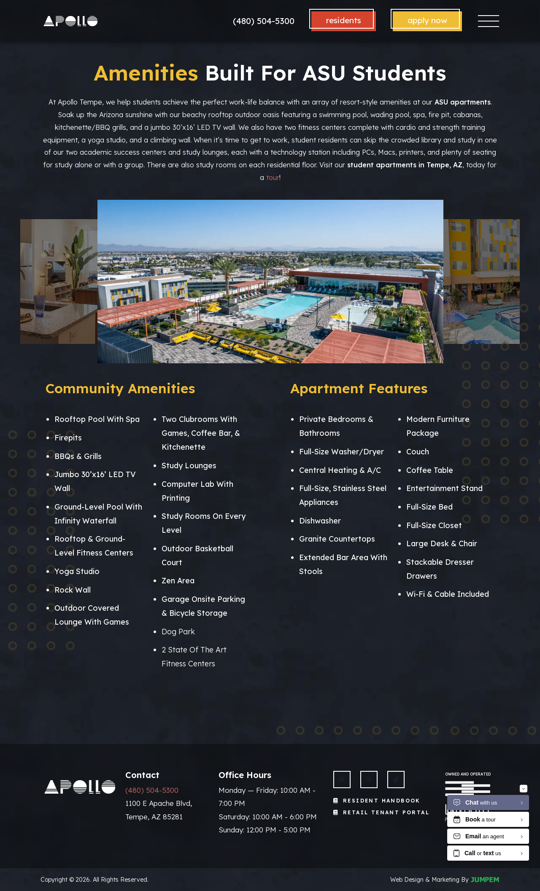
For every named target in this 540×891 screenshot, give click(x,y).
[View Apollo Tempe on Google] (342, 779)
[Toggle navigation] (488, 21)
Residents (343, 20)
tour (272, 177)
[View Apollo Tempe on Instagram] (369, 779)
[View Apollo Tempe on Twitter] (396, 779)
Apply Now (427, 20)
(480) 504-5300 (263, 21)
